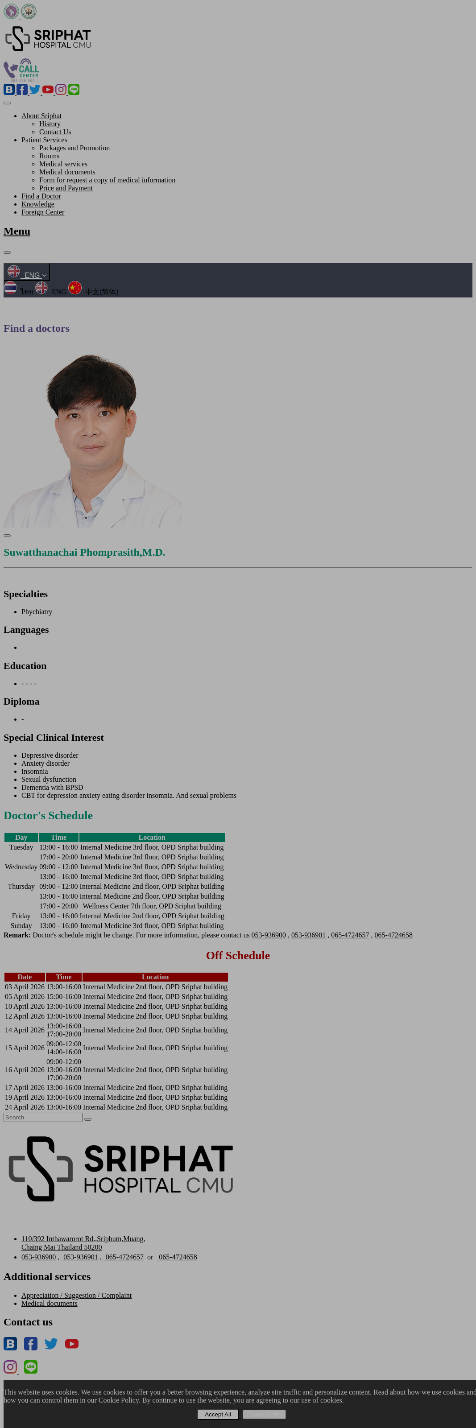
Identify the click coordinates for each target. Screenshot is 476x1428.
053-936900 (269, 935)
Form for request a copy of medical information (107, 180)
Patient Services (44, 140)
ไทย (18, 292)
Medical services (63, 164)
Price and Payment (66, 188)
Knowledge (37, 204)
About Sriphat (41, 116)
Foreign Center (42, 212)
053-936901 (308, 935)
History (50, 124)
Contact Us (55, 132)
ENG (26, 275)
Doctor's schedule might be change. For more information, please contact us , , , (208, 935)
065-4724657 (350, 935)
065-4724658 (394, 935)
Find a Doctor (41, 196)
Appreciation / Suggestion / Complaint (76, 1295)
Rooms (49, 156)
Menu (17, 231)
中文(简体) (93, 292)
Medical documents (67, 172)
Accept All (218, 1414)
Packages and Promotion (74, 148)
